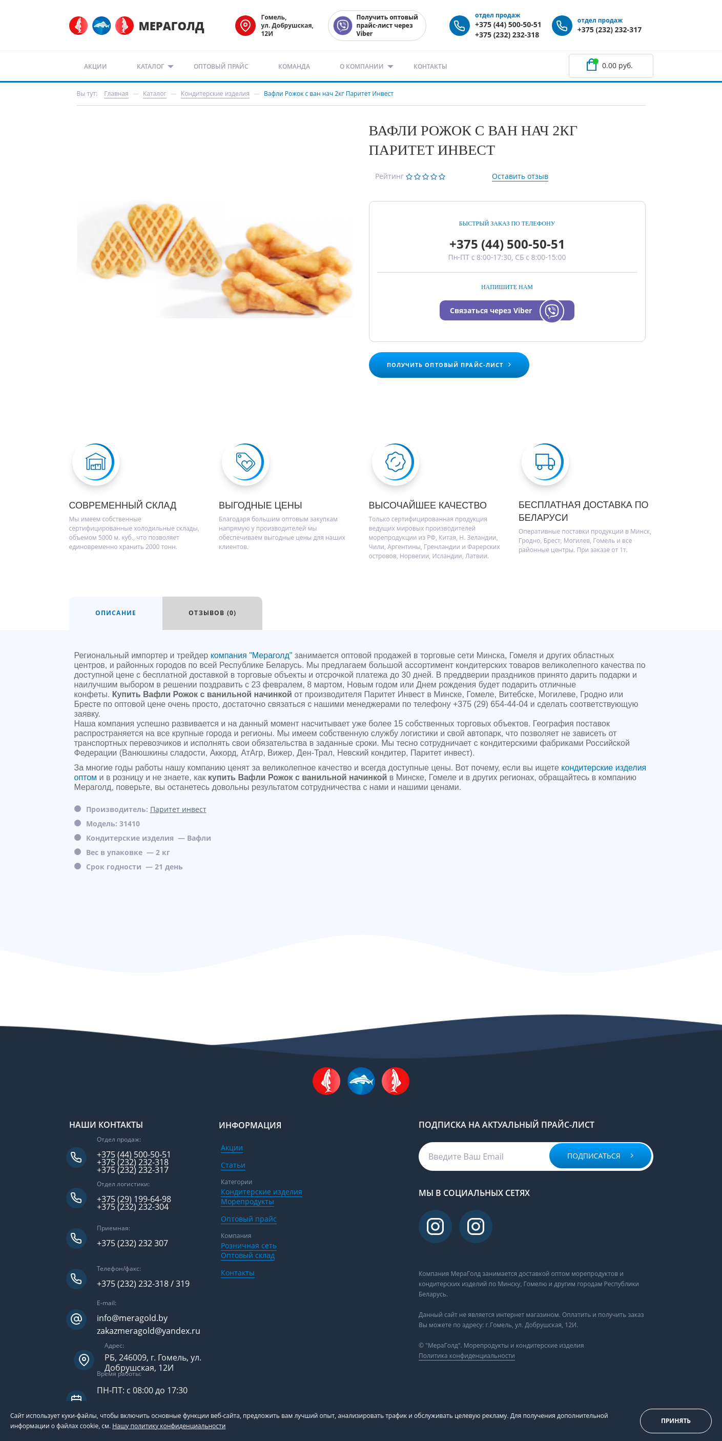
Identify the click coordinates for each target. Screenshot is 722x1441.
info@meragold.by (132, 1318)
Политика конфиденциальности (467, 1355)
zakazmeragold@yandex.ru (148, 1331)
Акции (95, 66)
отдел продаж (498, 15)
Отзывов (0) (212, 612)
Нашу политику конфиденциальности (168, 1426)
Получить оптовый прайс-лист (449, 365)
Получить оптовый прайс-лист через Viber (387, 25)
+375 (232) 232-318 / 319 (143, 1284)
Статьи (233, 1165)
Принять (676, 1420)
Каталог (150, 66)
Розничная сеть (249, 1245)
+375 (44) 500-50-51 (508, 24)
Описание (116, 612)
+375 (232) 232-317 (609, 29)
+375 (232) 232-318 (507, 34)
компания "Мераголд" (252, 655)
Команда (294, 66)
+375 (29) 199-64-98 (134, 1199)
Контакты (430, 66)
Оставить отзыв (520, 176)
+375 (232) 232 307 (132, 1243)
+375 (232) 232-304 (133, 1207)
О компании (362, 66)
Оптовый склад (248, 1255)
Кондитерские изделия (261, 1191)
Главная (116, 93)
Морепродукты (247, 1201)
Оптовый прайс (221, 66)
